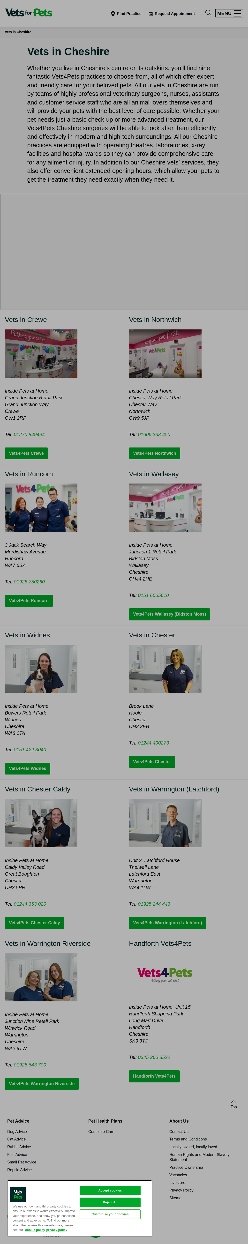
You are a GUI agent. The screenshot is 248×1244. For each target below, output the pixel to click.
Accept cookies (110, 1190)
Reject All (110, 1202)
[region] (80, 1208)
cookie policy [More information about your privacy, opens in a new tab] (35, 1230)
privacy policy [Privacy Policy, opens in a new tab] (56, 1230)
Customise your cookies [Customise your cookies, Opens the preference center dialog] (109, 1214)
